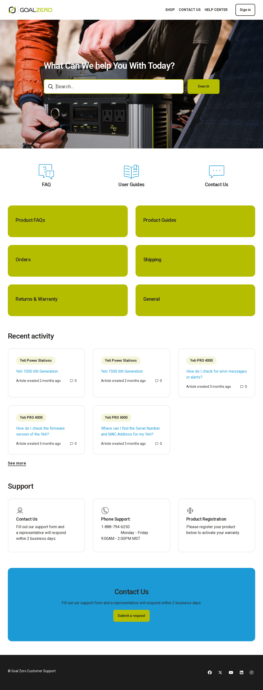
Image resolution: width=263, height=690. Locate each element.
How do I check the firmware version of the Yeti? (40, 431)
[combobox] (114, 86)
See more (17, 463)
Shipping (152, 259)
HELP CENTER (216, 10)
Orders (23, 259)
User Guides (131, 184)
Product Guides (159, 220)
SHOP (170, 10)
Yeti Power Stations (36, 360)
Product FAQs (30, 220)
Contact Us (216, 184)
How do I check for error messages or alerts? (216, 374)
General (151, 299)
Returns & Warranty (36, 299)
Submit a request (131, 616)
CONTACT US (190, 10)
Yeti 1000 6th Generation (37, 371)
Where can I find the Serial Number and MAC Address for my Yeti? (130, 431)
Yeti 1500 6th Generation (122, 371)
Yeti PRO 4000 (201, 360)
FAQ (46, 184)
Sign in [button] (245, 10)
